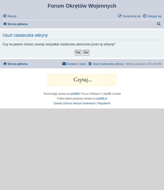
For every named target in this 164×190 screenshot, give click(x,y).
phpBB (74, 93)
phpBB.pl (101, 98)
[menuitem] (152, 16)
